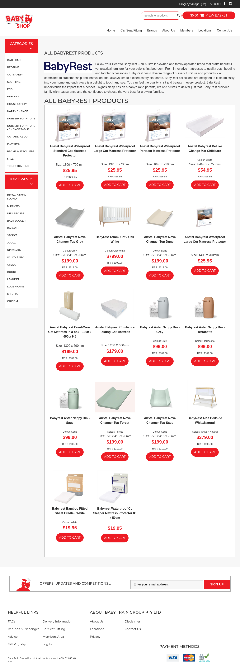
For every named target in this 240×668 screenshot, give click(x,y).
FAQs (12, 621)
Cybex (11, 264)
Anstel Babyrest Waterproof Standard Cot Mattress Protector (69, 151)
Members (186, 30)
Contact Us (224, 30)
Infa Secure (15, 213)
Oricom (12, 301)
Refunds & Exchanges (23, 629)
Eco (9, 89)
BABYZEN (13, 227)
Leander (13, 279)
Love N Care (15, 286)
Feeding (13, 96)
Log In (47, 644)
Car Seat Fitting (131, 30)
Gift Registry (17, 644)
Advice (13, 636)
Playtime (13, 143)
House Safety (17, 103)
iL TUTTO (12, 293)
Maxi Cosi (13, 206)
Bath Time (14, 59)
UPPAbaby (14, 249)
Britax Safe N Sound (16, 197)
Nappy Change (17, 111)
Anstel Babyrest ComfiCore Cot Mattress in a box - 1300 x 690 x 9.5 (69, 332)
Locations (205, 30)
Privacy (95, 636)
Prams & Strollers (20, 151)
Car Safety (15, 74)
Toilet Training (18, 165)
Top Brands (22, 182)
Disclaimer (132, 621)
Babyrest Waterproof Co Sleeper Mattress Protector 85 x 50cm (115, 513)
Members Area (53, 636)
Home (111, 30)
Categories (23, 46)
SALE (10, 158)
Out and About (18, 136)
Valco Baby (15, 257)
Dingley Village (200, 4)
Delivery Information (58, 621)
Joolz (11, 242)
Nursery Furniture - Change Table (21, 127)
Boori (11, 271)
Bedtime (13, 67)
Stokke (12, 235)
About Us (168, 30)
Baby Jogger (16, 220)
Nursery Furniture (21, 118)
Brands (152, 30)
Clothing (14, 81)
